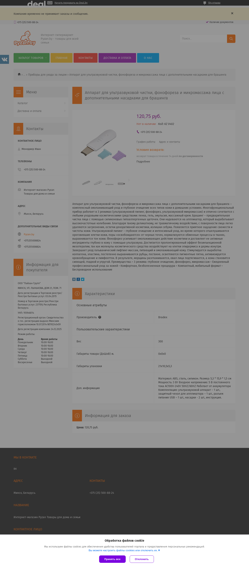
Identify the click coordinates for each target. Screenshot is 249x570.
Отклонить (142, 559)
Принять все (112, 559)
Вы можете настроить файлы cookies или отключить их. (123, 550)
